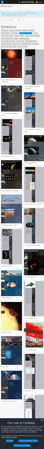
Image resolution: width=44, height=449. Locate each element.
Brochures (5, 33)
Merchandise (35, 36)
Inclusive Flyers (7, 36)
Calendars (14, 33)
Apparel (31, 30)
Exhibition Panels (25, 33)
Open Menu (6, 6)
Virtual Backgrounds (9, 46)
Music (16, 38)
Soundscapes (26, 44)
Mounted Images (7, 38)
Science (24, 2)
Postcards (20, 41)
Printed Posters (31, 41)
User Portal (30, 2)
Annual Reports (15, 30)
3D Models (5, 30)
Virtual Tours (22, 46)
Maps (22, 36)
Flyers (35, 33)
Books (25, 30)
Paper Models (24, 38)
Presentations (6, 44)
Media (27, 36)
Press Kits (16, 44)
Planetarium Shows (8, 41)
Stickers (35, 44)
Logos (16, 36)
